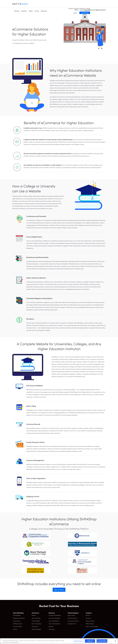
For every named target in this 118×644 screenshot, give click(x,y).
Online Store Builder (36, 629)
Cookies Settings (78, 641)
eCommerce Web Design (55, 615)
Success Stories (16, 621)
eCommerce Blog (17, 626)
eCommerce (35, 626)
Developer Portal (72, 623)
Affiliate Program (90, 623)
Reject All (90, 641)
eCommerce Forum (72, 618)
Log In (90, 6)
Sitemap (15, 629)
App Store (51, 626)
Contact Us (88, 618)
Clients (46, 4)
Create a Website (36, 621)
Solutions (39, 4)
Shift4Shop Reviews (17, 623)
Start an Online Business (54, 623)
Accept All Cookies (101, 641)
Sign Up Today (59, 590)
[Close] (115, 641)
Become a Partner (90, 621)
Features (32, 4)
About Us (88, 615)
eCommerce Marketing (54, 618)
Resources (59, 4)
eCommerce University (73, 621)
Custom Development (54, 621)
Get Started (100, 6)
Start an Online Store (37, 623)
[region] (59, 641)
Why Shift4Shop (16, 615)
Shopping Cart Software (19, 618)
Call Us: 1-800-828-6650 (92, 626)
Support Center (71, 615)
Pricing (52, 4)
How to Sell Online (36, 618)
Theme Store (52, 629)
